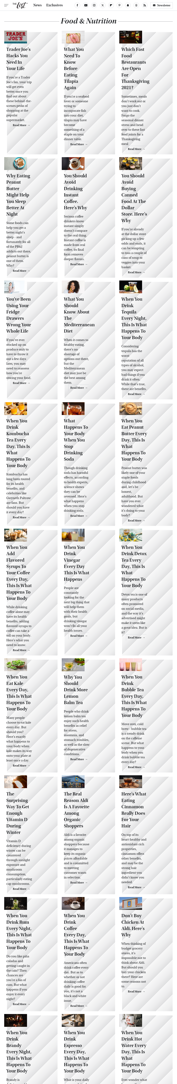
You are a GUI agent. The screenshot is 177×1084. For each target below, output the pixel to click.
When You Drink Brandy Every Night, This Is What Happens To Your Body (29, 925)
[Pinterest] (119, 5)
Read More (43, 124)
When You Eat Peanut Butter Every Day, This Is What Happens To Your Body (144, 389)
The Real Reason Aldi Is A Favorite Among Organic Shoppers (88, 714)
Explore (68, 1048)
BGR (21, 1048)
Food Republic (98, 1048)
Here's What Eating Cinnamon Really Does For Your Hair (144, 714)
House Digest (44, 1051)
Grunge (150, 1048)
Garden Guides (120, 1048)
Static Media (68, 1031)
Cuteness (53, 1048)
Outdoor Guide (26, 1055)
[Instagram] (94, 5)
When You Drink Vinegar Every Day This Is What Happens (86, 494)
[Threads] (136, 5)
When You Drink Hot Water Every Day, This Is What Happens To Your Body (145, 925)
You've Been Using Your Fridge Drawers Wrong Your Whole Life (30, 278)
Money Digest (132, 1051)
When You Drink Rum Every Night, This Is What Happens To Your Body (27, 822)
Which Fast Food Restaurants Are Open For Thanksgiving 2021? (144, 74)
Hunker (61, 1051)
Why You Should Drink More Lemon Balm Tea (86, 606)
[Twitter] (102, 5)
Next (95, 993)
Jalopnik (88, 1051)
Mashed (115, 1051)
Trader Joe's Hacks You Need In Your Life (28, 71)
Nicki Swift (151, 1051)
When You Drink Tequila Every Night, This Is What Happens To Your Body (144, 281)
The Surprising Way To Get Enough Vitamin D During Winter (29, 717)
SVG (110, 1055)
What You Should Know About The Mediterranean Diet (87, 275)
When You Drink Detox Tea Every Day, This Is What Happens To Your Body (146, 497)
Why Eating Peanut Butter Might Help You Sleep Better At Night (29, 176)
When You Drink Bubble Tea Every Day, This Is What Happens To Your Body (142, 612)
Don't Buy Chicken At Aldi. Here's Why (143, 813)
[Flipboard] (111, 5)
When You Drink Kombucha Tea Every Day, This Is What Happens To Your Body (27, 389)
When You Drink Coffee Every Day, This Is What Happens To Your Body (85, 822)
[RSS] (145, 5)
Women (94, 1059)
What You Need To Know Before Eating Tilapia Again (87, 71)
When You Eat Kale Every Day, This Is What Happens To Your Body (28, 609)
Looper (101, 1051)
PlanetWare (47, 1055)
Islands (74, 1051)
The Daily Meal (147, 1055)
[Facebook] (77, 5)
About (77, 1024)
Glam (137, 1048)
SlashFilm (80, 1055)
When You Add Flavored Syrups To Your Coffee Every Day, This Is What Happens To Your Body (28, 501)
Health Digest (23, 1051)
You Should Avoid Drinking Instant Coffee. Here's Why (86, 173)
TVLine (80, 1059)
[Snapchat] (128, 5)
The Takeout (64, 1059)
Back (82, 993)
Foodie (81, 1048)
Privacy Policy (95, 1024)
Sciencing (64, 1055)
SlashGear (97, 1055)
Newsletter (162, 5)
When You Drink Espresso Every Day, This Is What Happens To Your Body (87, 925)
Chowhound (36, 1048)
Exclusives (54, 5)
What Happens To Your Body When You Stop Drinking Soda (88, 383)
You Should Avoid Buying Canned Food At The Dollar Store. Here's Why (145, 176)
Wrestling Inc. (112, 1059)
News (37, 5)
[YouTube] (86, 5)
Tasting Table (125, 1055)
